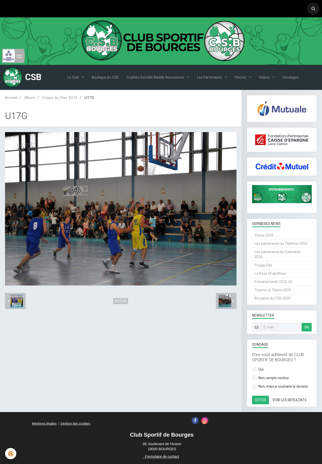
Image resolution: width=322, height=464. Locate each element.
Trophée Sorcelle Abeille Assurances (155, 77)
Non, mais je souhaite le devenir (280, 386)
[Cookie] (10, 453)
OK (306, 327)
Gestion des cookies (75, 423)
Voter (260, 400)
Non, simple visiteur (270, 377)
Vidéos (264, 77)
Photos (241, 77)
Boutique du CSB (105, 77)
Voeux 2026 (264, 235)
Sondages (291, 77)
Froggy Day (263, 265)
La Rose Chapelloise (270, 273)
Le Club (73, 77)
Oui (258, 369)
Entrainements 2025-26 (273, 282)
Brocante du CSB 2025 (272, 298)
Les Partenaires (210, 77)
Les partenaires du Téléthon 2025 (281, 244)
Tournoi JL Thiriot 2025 (273, 290)
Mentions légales (44, 423)
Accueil (11, 97)
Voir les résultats (289, 400)
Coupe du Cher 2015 (59, 97)
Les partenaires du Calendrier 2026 (278, 254)
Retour (121, 301)
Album (29, 97)
